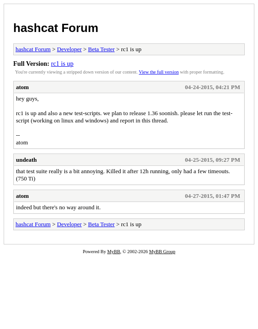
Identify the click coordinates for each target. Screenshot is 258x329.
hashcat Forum (55, 28)
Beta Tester (101, 49)
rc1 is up (62, 63)
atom (22, 87)
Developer (69, 49)
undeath (26, 159)
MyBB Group (162, 251)
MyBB (113, 251)
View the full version (159, 71)
